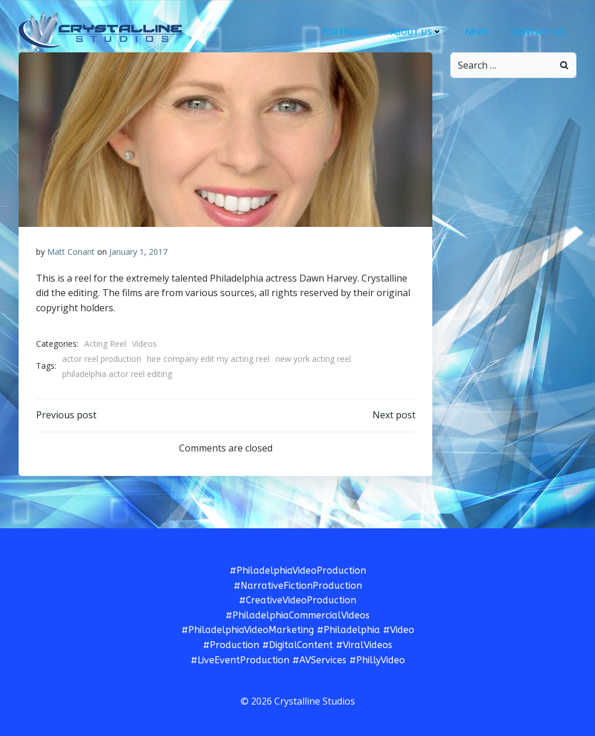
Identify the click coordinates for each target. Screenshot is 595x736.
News (477, 31)
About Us (416, 31)
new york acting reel (313, 358)
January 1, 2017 (138, 251)
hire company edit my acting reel (208, 358)
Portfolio (344, 31)
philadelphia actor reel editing (117, 373)
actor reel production (101, 358)
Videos (144, 343)
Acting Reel (105, 343)
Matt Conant (71, 251)
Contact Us (538, 31)
